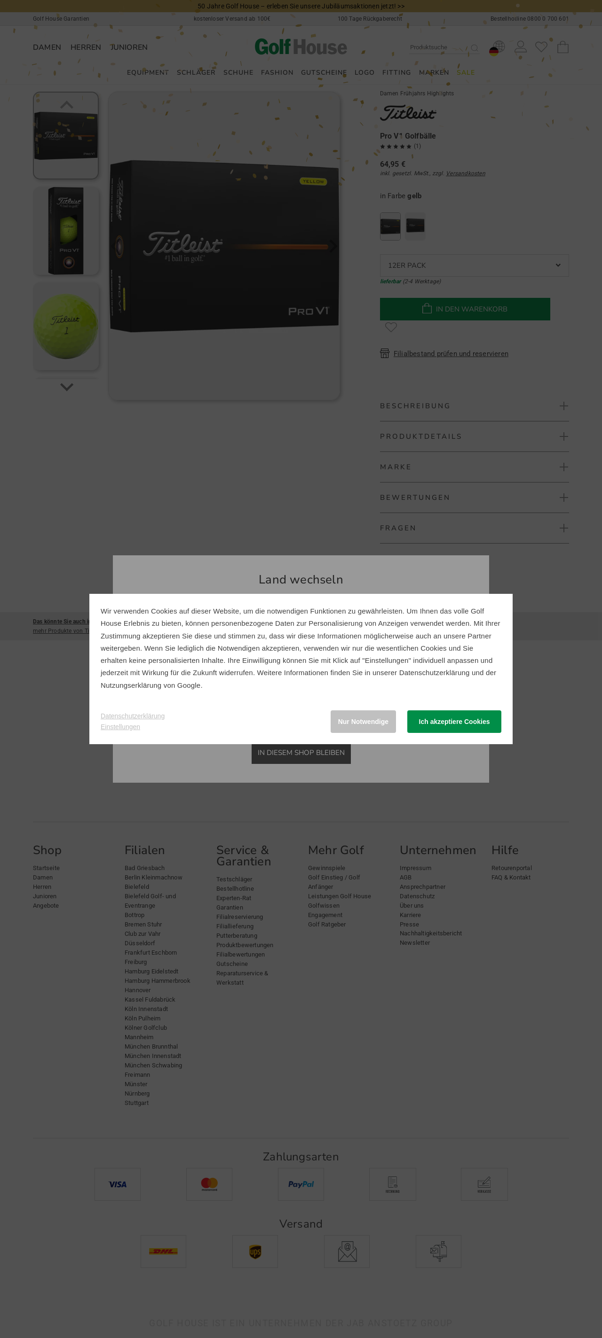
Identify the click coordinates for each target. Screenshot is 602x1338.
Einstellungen (120, 727)
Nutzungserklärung (131, 685)
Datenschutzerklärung (434, 673)
